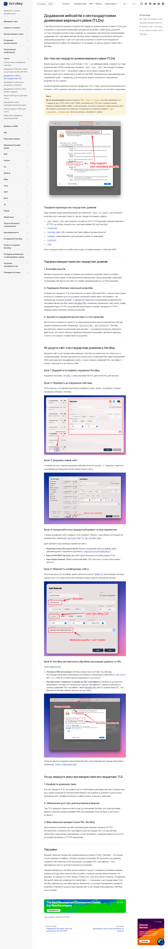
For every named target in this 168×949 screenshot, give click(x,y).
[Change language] (125, 4)
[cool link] (163, 4)
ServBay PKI (80, 303)
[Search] (45, 3)
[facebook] (150, 4)
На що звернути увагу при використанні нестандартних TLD (152, 30)
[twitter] (146, 4)
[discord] (159, 4)
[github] (141, 4)
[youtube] (154, 4)
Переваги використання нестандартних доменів (152, 23)
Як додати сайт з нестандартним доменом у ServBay (152, 26)
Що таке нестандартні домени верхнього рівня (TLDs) (152, 19)
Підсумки (143, 34)
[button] (16, 21)
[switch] (134, 3)
